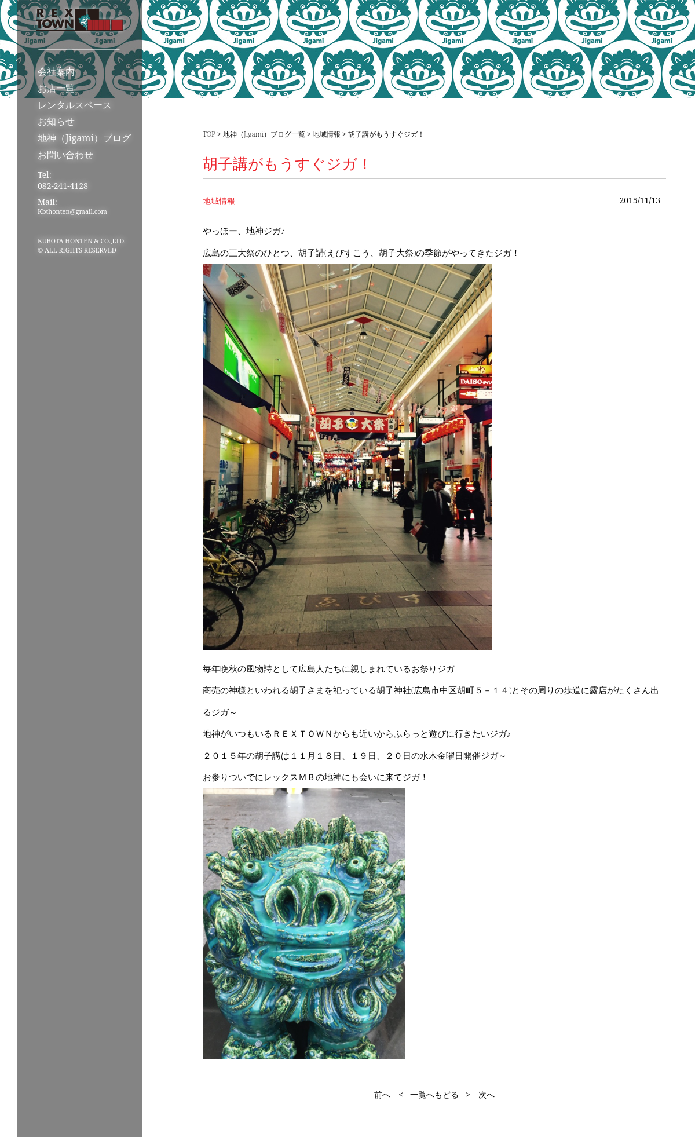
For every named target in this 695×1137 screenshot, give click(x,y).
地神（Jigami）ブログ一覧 (264, 134)
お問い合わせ (65, 154)
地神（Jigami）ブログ (84, 137)
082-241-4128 (63, 185)
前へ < (388, 1094)
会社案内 (56, 71)
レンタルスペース (75, 104)
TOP (209, 134)
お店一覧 (56, 88)
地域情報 (327, 134)
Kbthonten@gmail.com (72, 211)
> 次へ (480, 1094)
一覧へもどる (434, 1094)
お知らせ (56, 121)
